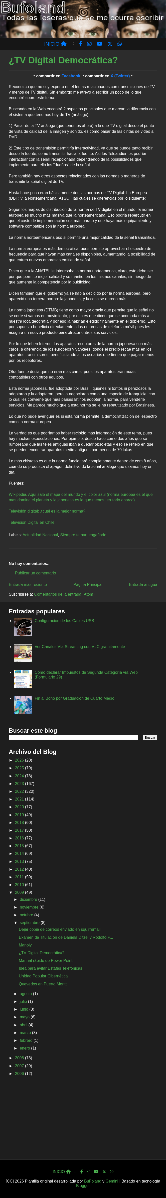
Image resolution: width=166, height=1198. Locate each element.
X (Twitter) (120, 76)
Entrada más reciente (28, 584)
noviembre (30, 907)
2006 (20, 1073)
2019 (20, 815)
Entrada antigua (143, 584)
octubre (27, 915)
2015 (20, 846)
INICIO (55, 44)
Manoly (25, 945)
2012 (20, 869)
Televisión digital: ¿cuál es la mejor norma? (47, 511)
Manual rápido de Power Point (45, 960)
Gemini (111, 1181)
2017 (20, 830)
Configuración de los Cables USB (64, 621)
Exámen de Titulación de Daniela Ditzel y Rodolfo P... (66, 937)
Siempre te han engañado (83, 535)
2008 (20, 1058)
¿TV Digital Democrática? (41, 953)
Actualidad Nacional (40, 535)
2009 (20, 892)
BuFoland (92, 1181)
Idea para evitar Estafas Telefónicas (50, 968)
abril (24, 1025)
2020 (20, 807)
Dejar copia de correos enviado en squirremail (59, 929)
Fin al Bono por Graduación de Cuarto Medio (74, 698)
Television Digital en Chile (31, 522)
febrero (27, 1040)
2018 (20, 822)
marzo (26, 1033)
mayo (25, 1017)
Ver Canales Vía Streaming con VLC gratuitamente (80, 647)
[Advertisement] (83, 1119)
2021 (20, 799)
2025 (20, 768)
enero (25, 1048)
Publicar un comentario (35, 573)
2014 (20, 853)
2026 (20, 760)
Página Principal (87, 584)
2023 (20, 784)
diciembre (29, 899)
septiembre (30, 923)
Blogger (83, 1186)
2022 (20, 791)
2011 (20, 877)
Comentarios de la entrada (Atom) (64, 594)
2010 (20, 885)
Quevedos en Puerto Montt (43, 984)
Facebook (71, 76)
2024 (20, 776)
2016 (20, 838)
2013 (20, 861)
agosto (26, 994)
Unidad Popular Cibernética (43, 976)
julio (24, 1001)
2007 (20, 1066)
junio (24, 1009)
